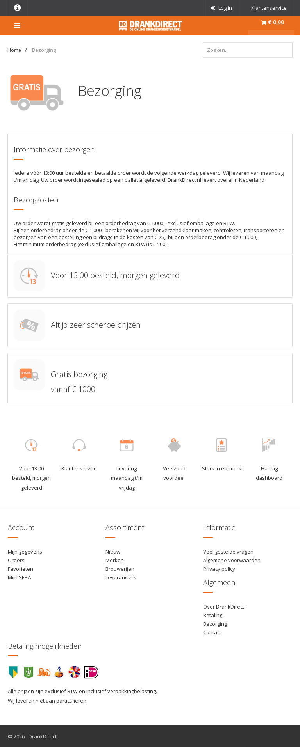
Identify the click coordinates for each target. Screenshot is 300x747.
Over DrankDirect (223, 605)
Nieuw (112, 550)
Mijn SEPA (19, 576)
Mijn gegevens (25, 550)
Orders (16, 559)
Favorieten (20, 567)
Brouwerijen (119, 567)
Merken (114, 559)
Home (14, 50)
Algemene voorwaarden (232, 559)
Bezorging (215, 622)
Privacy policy (219, 567)
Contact (212, 631)
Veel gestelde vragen (228, 550)
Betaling (212, 614)
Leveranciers (120, 576)
